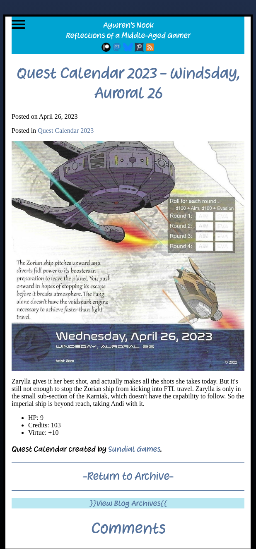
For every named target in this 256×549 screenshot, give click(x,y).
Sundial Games (134, 449)
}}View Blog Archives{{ (128, 503)
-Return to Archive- (128, 476)
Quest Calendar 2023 (66, 130)
